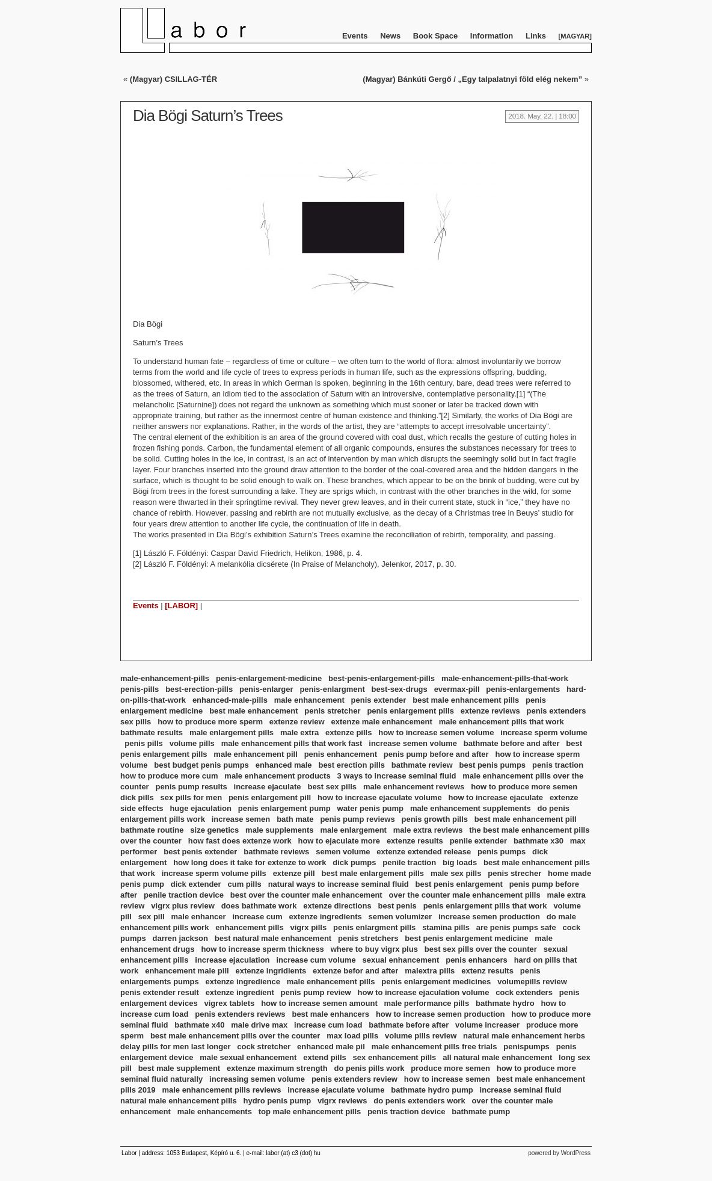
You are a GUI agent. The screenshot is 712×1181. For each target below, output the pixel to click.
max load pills (352, 1035)
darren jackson (180, 938)
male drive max (259, 1024)
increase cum (257, 916)
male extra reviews (428, 829)
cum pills (244, 884)
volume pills (192, 743)
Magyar (574, 36)
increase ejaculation (232, 959)
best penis (397, 905)
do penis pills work (369, 1068)
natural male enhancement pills (178, 1100)
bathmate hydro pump (432, 1089)
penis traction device (406, 1111)
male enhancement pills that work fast (292, 743)
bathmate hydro (505, 1003)
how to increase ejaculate (496, 797)
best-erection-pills (199, 689)
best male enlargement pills (373, 873)
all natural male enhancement (497, 1057)
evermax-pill (457, 689)
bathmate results (151, 732)
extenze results (415, 840)
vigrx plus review (183, 905)
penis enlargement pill (270, 797)
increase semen (241, 819)
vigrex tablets (229, 1003)
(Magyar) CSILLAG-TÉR (173, 79)
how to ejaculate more (339, 840)
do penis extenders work (419, 1100)
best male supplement (179, 1068)
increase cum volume (315, 959)
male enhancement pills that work (501, 721)
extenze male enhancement (381, 721)
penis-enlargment (331, 689)
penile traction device (184, 894)
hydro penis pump (277, 1100)
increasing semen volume (257, 1079)
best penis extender (200, 851)
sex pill (151, 916)
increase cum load (328, 1024)
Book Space (435, 35)
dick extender (196, 884)
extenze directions (337, 905)
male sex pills (456, 873)
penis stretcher (332, 710)
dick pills (137, 797)
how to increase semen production (440, 1014)
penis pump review (316, 992)
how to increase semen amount (319, 1003)
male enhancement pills (331, 981)
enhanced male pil (331, 1046)
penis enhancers (477, 959)
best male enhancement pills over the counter (235, 1035)
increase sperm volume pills (214, 873)
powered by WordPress (559, 1153)
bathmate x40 (199, 1024)
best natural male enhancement (273, 938)
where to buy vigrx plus (374, 949)
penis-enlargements (523, 689)
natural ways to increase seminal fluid (338, 884)
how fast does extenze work (240, 840)
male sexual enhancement (248, 1057)
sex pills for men (191, 797)
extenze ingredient (240, 992)
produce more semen (450, 1068)
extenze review (297, 721)
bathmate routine (151, 829)
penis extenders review (354, 1079)
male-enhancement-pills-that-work (504, 678)
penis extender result (159, 992)
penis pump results (191, 786)
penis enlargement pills (410, 710)
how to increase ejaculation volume (423, 992)
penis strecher (514, 873)
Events (355, 35)
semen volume (343, 851)
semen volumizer (400, 916)
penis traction (557, 764)
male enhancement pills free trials (434, 1046)
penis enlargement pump (284, 808)
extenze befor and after (355, 970)
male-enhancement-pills (164, 678)
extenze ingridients (270, 970)
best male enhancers (330, 1014)
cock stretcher (263, 1046)
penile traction (409, 862)
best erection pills (351, 764)
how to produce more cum (169, 775)
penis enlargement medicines (436, 981)
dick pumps (354, 862)
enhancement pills (249, 927)
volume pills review (420, 1035)
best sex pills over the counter (481, 949)
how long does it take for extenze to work (249, 862)
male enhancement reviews (413, 786)
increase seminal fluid (521, 1089)
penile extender (478, 840)
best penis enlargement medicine (466, 938)
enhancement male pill (187, 970)
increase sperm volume (544, 732)
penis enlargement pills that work (485, 905)
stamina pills (446, 927)
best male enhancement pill (525, 819)
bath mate (295, 819)
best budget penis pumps (201, 764)
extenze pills (348, 732)
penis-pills (139, 689)
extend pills (324, 1057)
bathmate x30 (538, 840)
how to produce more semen (524, 786)
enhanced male (284, 764)
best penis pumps (492, 764)
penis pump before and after (436, 754)
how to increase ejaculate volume (380, 797)
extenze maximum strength (277, 1068)
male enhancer (198, 916)
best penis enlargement (459, 884)
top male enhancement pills (310, 1111)
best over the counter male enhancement (306, 894)
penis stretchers (368, 938)
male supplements (279, 829)
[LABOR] (181, 605)
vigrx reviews (342, 1100)
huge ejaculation (201, 808)
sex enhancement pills (395, 1057)
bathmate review (422, 764)
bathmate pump (481, 1111)
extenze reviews (490, 710)
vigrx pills (308, 927)
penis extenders (556, 710)
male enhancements (214, 1111)
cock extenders (524, 992)
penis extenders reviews (240, 1014)
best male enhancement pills (466, 700)
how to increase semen (447, 1079)
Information (492, 35)
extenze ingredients (325, 916)
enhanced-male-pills (230, 700)
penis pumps (501, 851)
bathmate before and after (512, 743)
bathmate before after (409, 1024)
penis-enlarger (266, 689)
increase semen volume (413, 743)
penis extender (379, 700)
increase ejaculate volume (335, 1089)
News (390, 35)
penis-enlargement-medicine (269, 678)
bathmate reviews (276, 851)
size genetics (214, 829)
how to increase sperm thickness (262, 949)
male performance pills (427, 1003)
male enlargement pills (231, 732)
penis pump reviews (357, 819)
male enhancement (309, 700)
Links (536, 35)
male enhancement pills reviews (221, 1089)
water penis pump (370, 808)
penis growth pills (435, 819)
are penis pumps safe (516, 927)
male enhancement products (277, 775)
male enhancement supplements (470, 808)
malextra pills (430, 970)
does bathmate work (259, 905)
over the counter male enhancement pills (465, 894)
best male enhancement (253, 710)
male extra (299, 732)
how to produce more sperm (210, 721)
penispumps (526, 1046)
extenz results (487, 970)
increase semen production (489, 916)
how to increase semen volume (436, 732)
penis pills (143, 743)
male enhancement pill (255, 754)
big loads (460, 862)
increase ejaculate (267, 786)
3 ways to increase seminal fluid (396, 775)
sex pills (135, 721)
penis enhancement (340, 754)
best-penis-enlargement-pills (381, 678)
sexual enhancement (400, 959)
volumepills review (532, 981)
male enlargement (353, 829)
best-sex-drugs (400, 689)
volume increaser (487, 1024)
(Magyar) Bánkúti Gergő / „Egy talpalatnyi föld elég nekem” (472, 79)
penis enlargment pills (374, 927)
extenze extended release (423, 851)
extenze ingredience (243, 981)
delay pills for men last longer (175, 1046)
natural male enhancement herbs (524, 1035)
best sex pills (332, 786)
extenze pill (294, 873)
